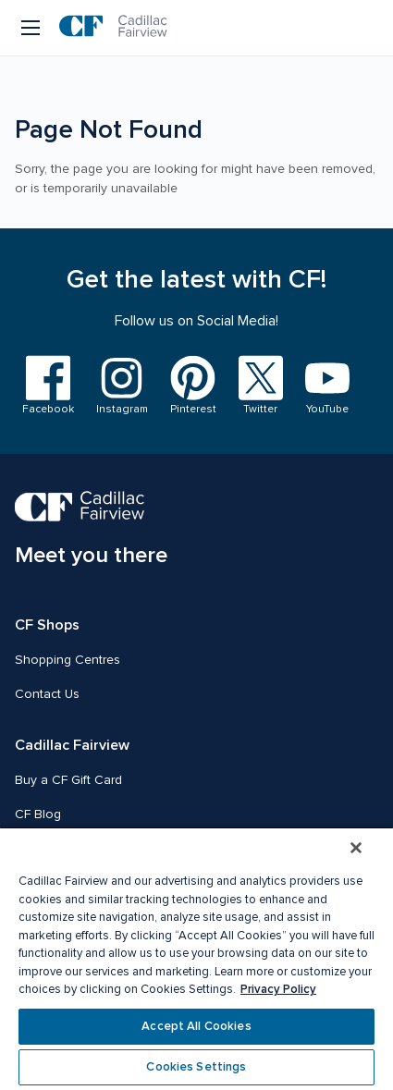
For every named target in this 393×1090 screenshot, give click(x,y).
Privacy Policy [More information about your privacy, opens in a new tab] (278, 989)
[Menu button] (32, 27)
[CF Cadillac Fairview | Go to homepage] (113, 27)
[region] (196, 958)
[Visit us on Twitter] (261, 386)
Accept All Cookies (196, 1026)
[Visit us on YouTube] (327, 386)
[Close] (356, 847)
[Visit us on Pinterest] (193, 386)
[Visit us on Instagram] (122, 386)
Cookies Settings (196, 1066)
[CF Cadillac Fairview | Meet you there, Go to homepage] (91, 530)
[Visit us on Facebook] (48, 386)
